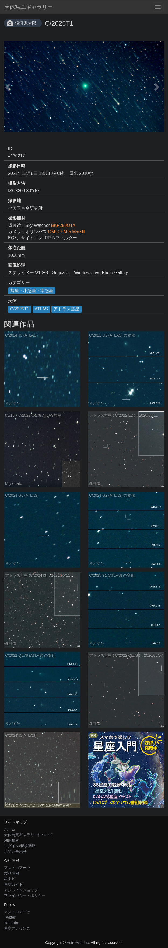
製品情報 (11, 873)
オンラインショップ (21, 890)
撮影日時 (16, 166)
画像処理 (16, 265)
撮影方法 (16, 183)
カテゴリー (19, 282)
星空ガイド (13, 884)
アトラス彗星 (66, 309)
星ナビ (9, 879)
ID (10, 148)
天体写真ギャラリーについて (28, 835)
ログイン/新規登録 (19, 846)
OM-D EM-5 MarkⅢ (66, 231)
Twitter (9, 917)
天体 (12, 301)
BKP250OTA (63, 225)
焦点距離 (16, 247)
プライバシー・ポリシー (25, 895)
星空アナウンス (17, 928)
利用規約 (11, 840)
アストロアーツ (17, 868)
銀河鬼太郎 (25, 23)
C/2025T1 (19, 309)
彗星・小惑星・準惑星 (31, 290)
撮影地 (14, 200)
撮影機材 (16, 218)
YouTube (11, 923)
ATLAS (41, 309)
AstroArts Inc (77, 942)
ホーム (9, 829)
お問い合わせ (15, 851)
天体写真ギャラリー (28, 7)
